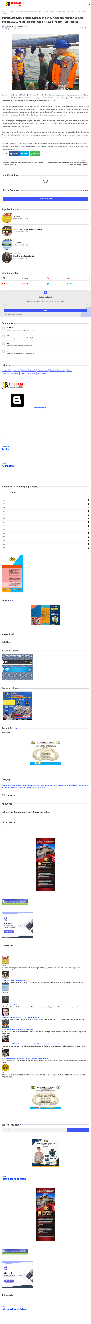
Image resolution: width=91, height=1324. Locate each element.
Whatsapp (36, 154)
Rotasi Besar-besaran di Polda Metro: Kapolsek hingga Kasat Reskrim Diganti (25, 1058)
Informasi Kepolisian (14, 1179)
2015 (46, 540)
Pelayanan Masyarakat (57, 370)
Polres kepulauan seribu (10, 373)
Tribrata (4, 966)
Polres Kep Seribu (83, 785)
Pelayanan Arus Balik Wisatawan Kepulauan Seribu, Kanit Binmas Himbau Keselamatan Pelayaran (32, 1044)
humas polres (23, 787)
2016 (46, 537)
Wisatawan (31, 373)
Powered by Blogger (24, 408)
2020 (46, 522)
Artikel (6, 449)
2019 (46, 526)
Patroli (36, 785)
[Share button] (43, 153)
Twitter (26, 154)
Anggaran (17, 243)
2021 (46, 519)
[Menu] (3, 4)
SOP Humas (5, 1073)
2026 (46, 500)
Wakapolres (15, 787)
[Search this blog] (34, 1130)
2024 (46, 508)
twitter (69, 284)
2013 (46, 548)
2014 (46, 544)
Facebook (15, 154)
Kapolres (16, 370)
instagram (69, 278)
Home (4, 11)
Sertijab (37, 787)
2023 (46, 511)
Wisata (23, 373)
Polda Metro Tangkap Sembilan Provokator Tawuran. (18, 1029)
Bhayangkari (7, 370)
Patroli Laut (31, 787)
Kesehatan (8, 466)
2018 (46, 530)
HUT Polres (43, 787)
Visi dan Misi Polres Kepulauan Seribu (27, 230)
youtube (25, 284)
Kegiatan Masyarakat (28, 370)
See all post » (6, 447)
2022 (46, 515)
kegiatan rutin (42, 373)
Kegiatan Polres (42, 370)
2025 (46, 504)
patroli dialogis (6, 787)
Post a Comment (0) (45, 199)
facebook (24, 278)
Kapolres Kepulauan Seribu (23, 256)
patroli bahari (73, 785)
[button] (89, 4)
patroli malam (49, 785)
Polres (69, 370)
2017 (46, 533)
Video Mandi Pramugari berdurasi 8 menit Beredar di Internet (21, 1017)
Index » (4, 463)
